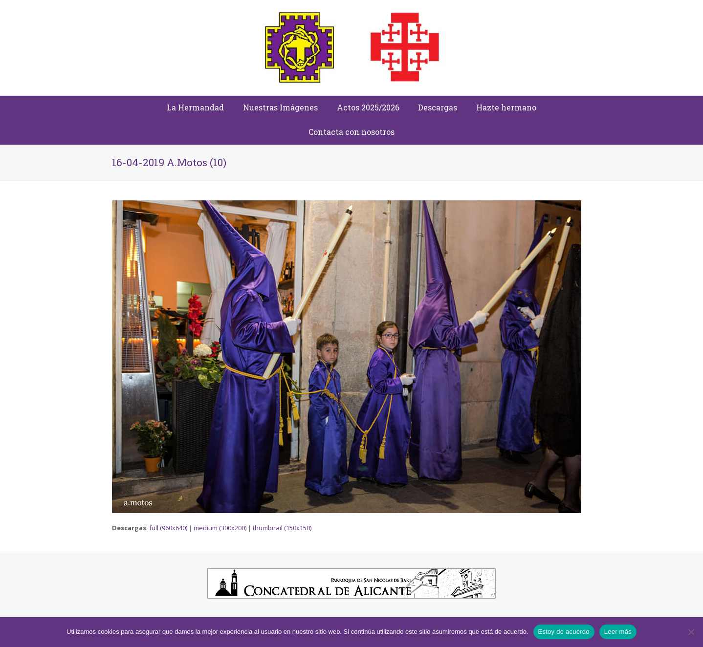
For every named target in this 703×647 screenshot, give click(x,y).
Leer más (618, 631)
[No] (691, 632)
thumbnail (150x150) (282, 527)
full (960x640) (168, 527)
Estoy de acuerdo (564, 631)
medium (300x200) (220, 527)
